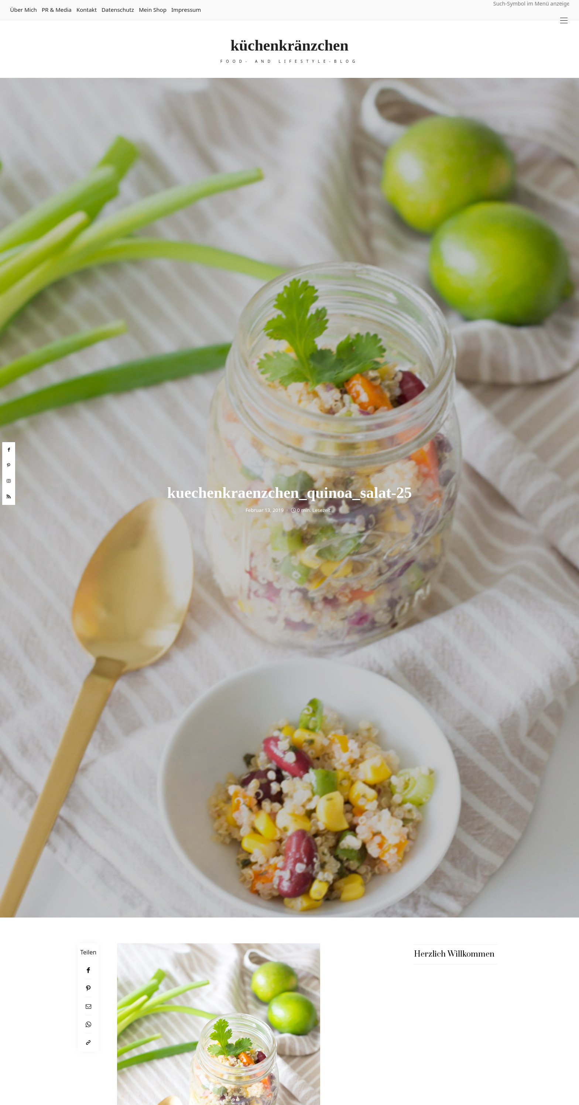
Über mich (23, 9)
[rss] (8, 497)
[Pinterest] (88, 988)
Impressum (186, 9)
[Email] (88, 1006)
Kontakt (86, 9)
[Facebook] (88, 970)
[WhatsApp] (88, 1024)
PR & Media (57, 9)
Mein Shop (153, 9)
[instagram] (8, 481)
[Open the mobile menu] (564, 20)
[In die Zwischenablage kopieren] (88, 1042)
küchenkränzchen (289, 45)
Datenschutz (118, 9)
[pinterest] (8, 465)
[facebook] (8, 450)
